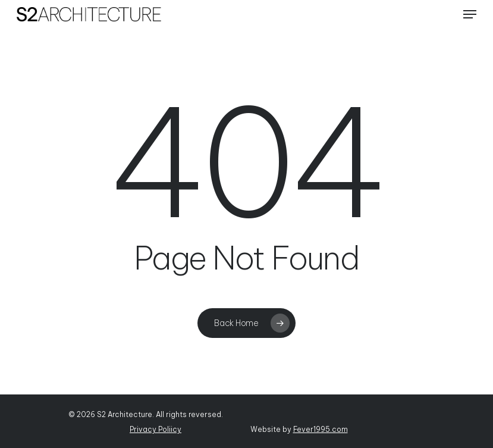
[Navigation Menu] (469, 14)
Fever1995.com (320, 429)
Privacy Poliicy (155, 429)
